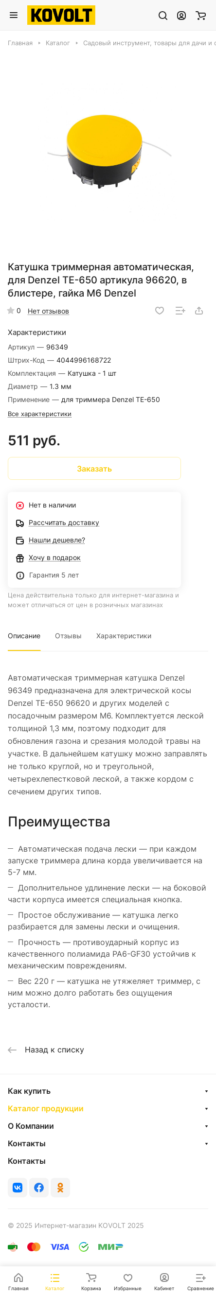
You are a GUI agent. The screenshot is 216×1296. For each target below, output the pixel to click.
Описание (24, 635)
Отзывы (68, 635)
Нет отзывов (48, 311)
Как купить (29, 1091)
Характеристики (123, 635)
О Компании (31, 1126)
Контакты (27, 1143)
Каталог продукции (46, 1108)
